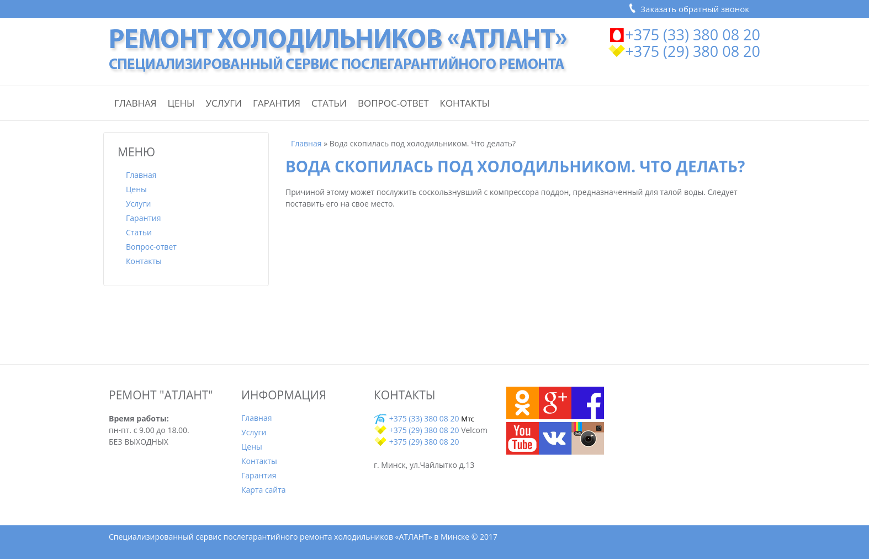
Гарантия (276, 103)
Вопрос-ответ (393, 103)
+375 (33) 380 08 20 (692, 34)
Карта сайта (263, 489)
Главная (135, 103)
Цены (181, 103)
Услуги (224, 103)
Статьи (329, 103)
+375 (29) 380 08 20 (692, 51)
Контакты (465, 103)
